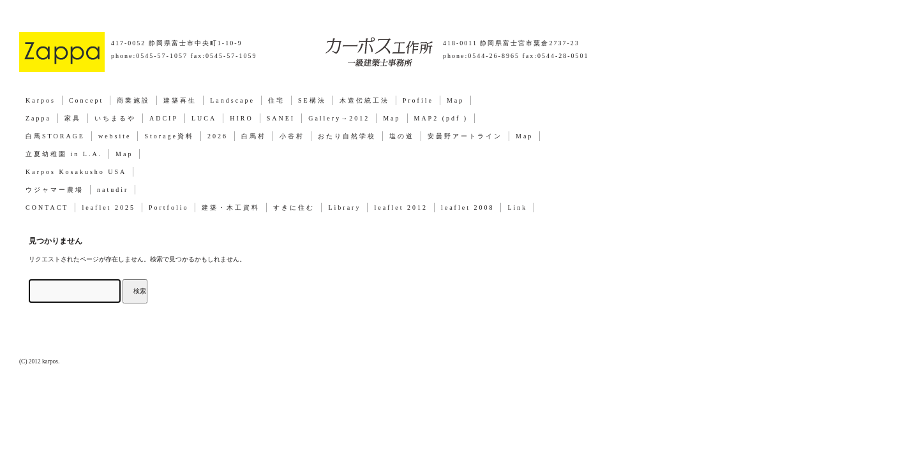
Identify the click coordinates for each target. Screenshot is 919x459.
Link (517, 207)
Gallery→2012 (339, 118)
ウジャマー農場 (55, 189)
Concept (86, 100)
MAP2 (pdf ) (441, 118)
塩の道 (401, 136)
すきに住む (294, 207)
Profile (418, 100)
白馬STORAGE (55, 136)
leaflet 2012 (400, 207)
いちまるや (115, 118)
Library (344, 207)
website (114, 136)
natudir (112, 189)
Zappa (38, 118)
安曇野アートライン (465, 136)
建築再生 (180, 100)
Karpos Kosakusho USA (76, 171)
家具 (72, 118)
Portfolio (169, 207)
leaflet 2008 (467, 207)
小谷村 (292, 136)
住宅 (276, 100)
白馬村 (253, 136)
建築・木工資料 (231, 207)
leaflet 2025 (108, 207)
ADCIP (163, 118)
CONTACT (47, 207)
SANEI (281, 118)
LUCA (203, 118)
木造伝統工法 (364, 100)
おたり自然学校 (347, 136)
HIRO (241, 118)
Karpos (41, 100)
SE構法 (312, 100)
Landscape (232, 100)
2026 (217, 136)
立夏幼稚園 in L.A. (64, 153)
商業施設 (133, 100)
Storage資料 (169, 136)
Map (455, 100)
